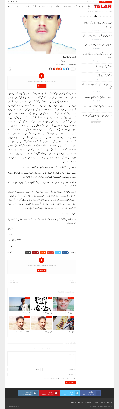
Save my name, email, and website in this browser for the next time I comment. (58, 378)
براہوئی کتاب (57, 6)
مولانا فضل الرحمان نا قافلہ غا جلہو (103, 66)
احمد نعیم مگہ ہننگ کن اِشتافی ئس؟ (104, 75)
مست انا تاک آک (35, 6)
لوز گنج (43, 6)
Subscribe (42, 85)
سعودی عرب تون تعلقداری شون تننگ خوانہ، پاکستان (98, 44)
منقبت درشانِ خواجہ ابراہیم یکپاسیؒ (13, 282)
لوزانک (88, 6)
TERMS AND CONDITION (77, 402)
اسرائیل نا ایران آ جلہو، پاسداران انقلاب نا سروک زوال (97, 35)
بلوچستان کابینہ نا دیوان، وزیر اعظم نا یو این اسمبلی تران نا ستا (97, 115)
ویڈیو (83, 6)
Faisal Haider (18, 406)
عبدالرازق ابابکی (71, 297)
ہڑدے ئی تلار (73, 282)
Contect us (89, 2)
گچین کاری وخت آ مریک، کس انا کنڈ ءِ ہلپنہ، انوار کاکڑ (98, 97)
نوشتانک (27, 6)
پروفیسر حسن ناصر (49, 316)
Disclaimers (95, 402)
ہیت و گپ (77, 6)
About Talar (95, 2)
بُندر (17, 6)
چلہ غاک (49, 6)
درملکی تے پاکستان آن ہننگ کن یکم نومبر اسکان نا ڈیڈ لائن (98, 106)
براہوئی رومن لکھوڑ (67, 6)
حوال (21, 6)
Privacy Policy (88, 402)
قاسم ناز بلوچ (27, 297)
